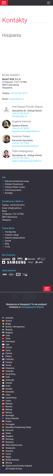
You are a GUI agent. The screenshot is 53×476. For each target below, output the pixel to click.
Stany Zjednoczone (12, 445)
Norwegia (8, 415)
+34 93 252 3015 (18, 93)
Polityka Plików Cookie (13, 187)
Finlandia (8, 359)
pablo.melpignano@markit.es (26, 161)
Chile (6, 335)
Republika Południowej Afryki (16, 427)
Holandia (7, 371)
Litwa (6, 395)
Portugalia (8, 424)
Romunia (7, 430)
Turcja (6, 454)
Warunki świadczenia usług (15, 181)
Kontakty (7, 193)
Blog (5, 244)
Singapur (7, 436)
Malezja (7, 403)
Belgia (6, 324)
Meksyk (7, 409)
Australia (7, 318)
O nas (6, 247)
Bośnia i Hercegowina (13, 327)
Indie (6, 377)
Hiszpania (8, 368)
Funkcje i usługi (10, 235)
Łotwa (6, 401)
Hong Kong (8, 374)
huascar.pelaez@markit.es (25, 146)
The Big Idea (9, 232)
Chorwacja (8, 341)
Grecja (6, 365)
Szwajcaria (8, 448)
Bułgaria (7, 332)
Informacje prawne (11, 190)
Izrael (6, 386)
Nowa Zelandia (10, 418)
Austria (7, 321)
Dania (6, 350)
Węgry (6, 457)
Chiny (6, 338)
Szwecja (7, 451)
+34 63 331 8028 (20, 128)
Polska (6, 421)
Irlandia (7, 383)
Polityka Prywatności (12, 184)
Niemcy (7, 412)
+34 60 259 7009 (20, 143)
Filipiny (7, 356)
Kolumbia (8, 392)
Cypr (5, 344)
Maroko (7, 406)
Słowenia (8, 442)
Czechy (7, 347)
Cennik (6, 241)
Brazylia (7, 330)
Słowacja (8, 439)
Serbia (6, 433)
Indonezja (8, 380)
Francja (7, 362)
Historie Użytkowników (13, 238)
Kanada (7, 389)
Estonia (7, 353)
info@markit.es (16, 99)
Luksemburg (9, 398)
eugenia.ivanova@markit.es (26, 131)
